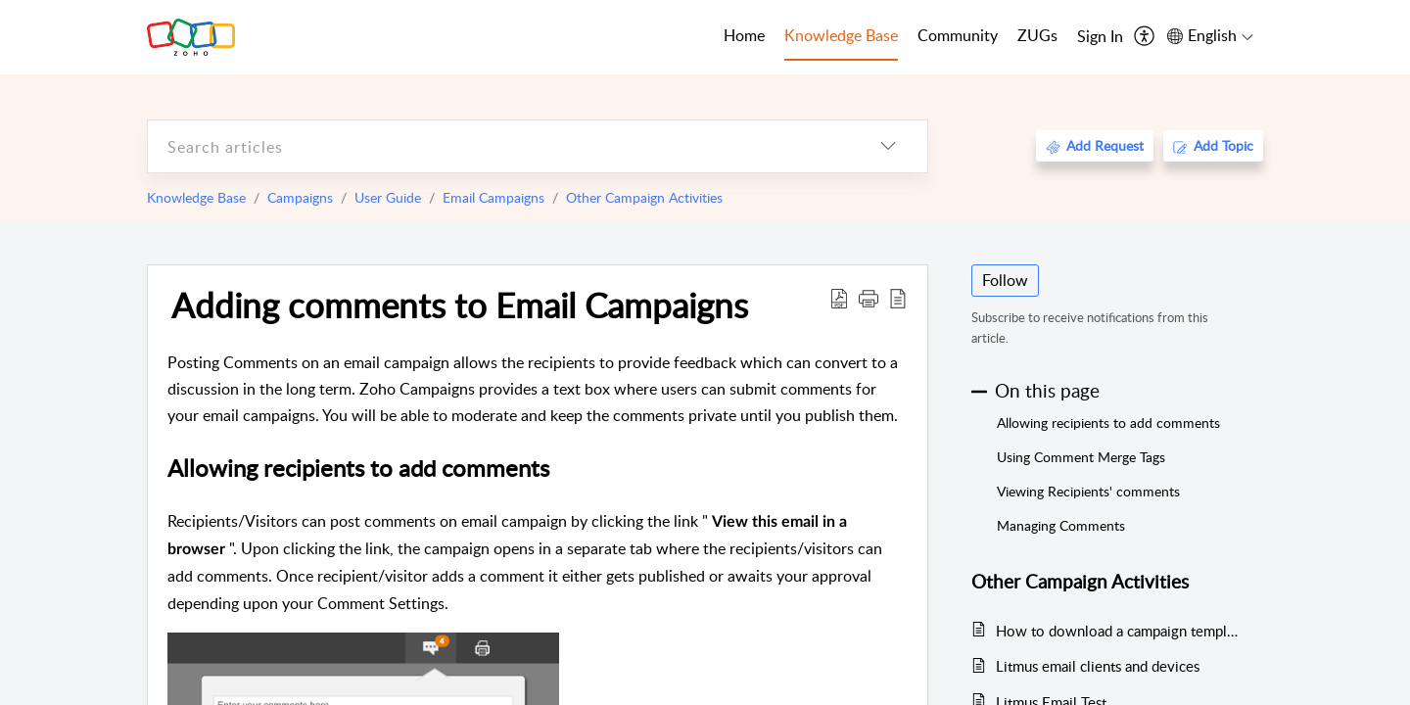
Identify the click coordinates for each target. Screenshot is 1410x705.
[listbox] (888, 146)
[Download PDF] (839, 297)
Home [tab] (744, 35)
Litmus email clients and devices (1097, 666)
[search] (498, 146)
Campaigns (300, 197)
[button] (868, 297)
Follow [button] (1005, 280)
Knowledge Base (196, 197)
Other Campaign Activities (644, 197)
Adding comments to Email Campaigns (459, 304)
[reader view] (898, 297)
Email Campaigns (493, 197)
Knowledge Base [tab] (841, 35)
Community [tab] (957, 35)
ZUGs (1037, 35)
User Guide (387, 197)
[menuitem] (1100, 37)
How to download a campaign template (1120, 630)
